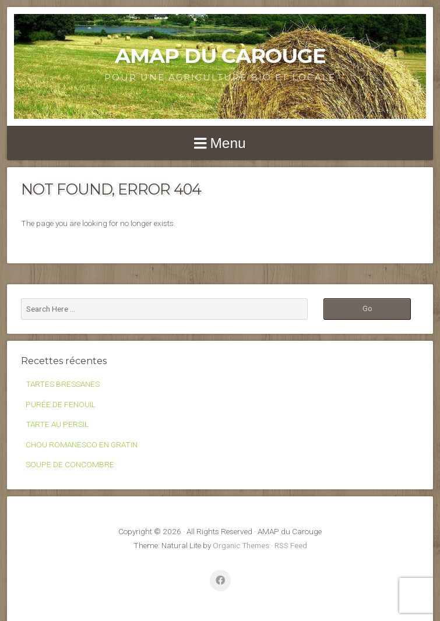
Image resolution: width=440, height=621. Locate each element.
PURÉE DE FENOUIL (61, 404)
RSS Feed (290, 545)
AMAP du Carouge (220, 55)
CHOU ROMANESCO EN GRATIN (82, 444)
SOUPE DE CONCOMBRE (70, 464)
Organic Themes (241, 545)
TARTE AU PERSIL (57, 424)
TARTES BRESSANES (63, 384)
